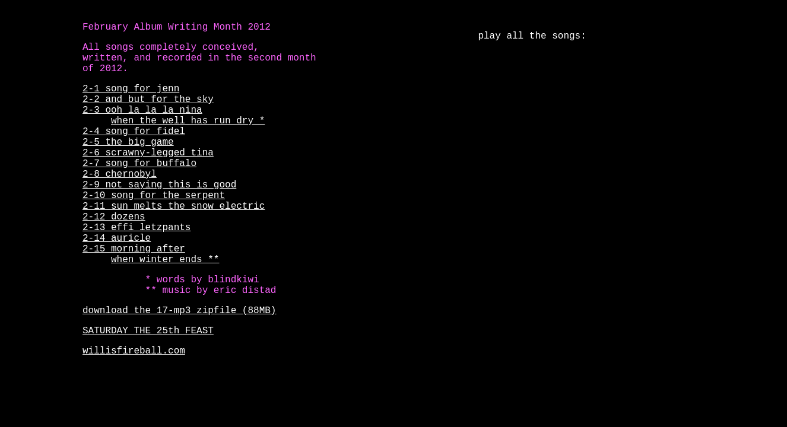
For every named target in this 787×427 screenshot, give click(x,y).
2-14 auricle (116, 238)
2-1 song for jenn (130, 89)
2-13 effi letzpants (136, 227)
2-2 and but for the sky (148, 99)
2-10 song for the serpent (153, 195)
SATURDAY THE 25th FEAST (148, 331)
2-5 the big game (128, 142)
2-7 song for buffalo (139, 163)
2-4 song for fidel (133, 131)
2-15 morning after (133, 249)
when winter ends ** (165, 259)
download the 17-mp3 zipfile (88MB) (179, 310)
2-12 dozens (113, 217)
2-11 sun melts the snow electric (173, 206)
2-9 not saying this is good (159, 185)
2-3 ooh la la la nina (142, 110)
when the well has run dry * (188, 121)
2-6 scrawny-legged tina (148, 153)
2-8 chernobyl (119, 174)
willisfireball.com (133, 351)
